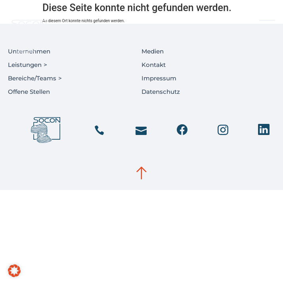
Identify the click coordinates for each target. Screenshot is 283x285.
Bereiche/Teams (36, 78)
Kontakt (154, 64)
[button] (14, 270)
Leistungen (28, 65)
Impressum (159, 78)
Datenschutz (161, 91)
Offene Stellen (29, 91)
